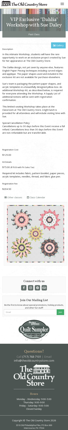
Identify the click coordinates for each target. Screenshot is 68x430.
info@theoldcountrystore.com (34, 360)
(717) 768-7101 (31, 357)
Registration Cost (10, 149)
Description (7, 49)
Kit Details (7, 162)
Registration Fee (10, 183)
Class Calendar (36, 197)
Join (60, 312)
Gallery (58, 45)
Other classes (13, 197)
